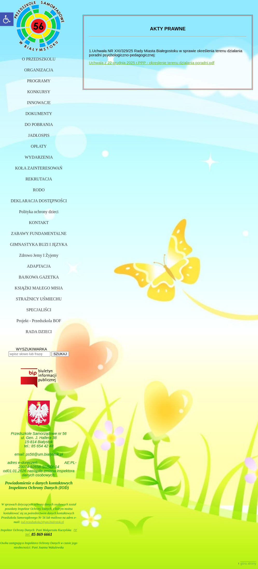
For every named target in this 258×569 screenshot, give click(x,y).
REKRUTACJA (38, 179)
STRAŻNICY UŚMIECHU (39, 299)
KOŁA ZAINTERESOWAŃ (38, 168)
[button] (6, 19)
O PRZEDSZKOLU (38, 59)
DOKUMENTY (38, 113)
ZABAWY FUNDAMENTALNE (38, 233)
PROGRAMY (39, 81)
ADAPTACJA (39, 266)
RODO (39, 190)
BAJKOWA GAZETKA (39, 277)
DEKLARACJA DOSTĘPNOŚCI (39, 201)
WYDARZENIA (39, 157)
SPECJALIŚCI (38, 310)
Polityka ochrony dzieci (39, 211)
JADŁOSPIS (39, 135)
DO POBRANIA (39, 124)
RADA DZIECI (39, 331)
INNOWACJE (39, 102)
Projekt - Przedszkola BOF (39, 321)
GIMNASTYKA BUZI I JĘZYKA (39, 244)
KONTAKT (38, 222)
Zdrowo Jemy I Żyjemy (39, 255)
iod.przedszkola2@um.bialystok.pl (42, 522)
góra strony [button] (248, 563)
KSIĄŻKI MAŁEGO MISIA (39, 288)
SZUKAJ (60, 354)
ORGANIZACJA (38, 70)
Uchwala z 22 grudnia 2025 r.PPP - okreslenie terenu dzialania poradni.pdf (151, 63)
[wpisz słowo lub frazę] (29, 354)
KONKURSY (38, 92)
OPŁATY (39, 146)
